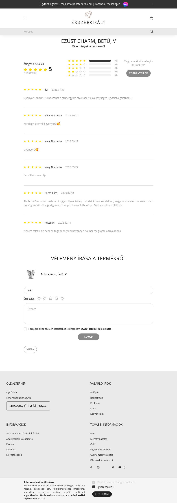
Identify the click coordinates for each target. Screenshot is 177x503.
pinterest (112, 476)
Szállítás (10, 458)
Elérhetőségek (14, 463)
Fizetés (10, 452)
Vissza (30, 357)
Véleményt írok (138, 81)
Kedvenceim (97, 422)
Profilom (95, 411)
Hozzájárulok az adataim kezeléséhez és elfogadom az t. (70, 337)
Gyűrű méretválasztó (101, 463)
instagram (98, 476)
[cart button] (151, 18)
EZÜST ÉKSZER (51, 42)
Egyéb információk (100, 458)
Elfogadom (102, 494)
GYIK (92, 452)
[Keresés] (88, 31)
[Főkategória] (30, 42)
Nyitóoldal (12, 401)
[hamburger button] (25, 18)
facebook (91, 476)
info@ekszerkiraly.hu (79, 4)
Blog (92, 442)
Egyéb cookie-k (105, 487)
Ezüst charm (74, 42)
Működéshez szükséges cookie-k (116, 482)
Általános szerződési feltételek (22, 442)
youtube (120, 476)
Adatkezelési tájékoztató (19, 447)
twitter (105, 476)
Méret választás (98, 447)
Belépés (94, 401)
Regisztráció (96, 406)
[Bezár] (152, 4)
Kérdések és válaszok (101, 468)
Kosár (93, 417)
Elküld (88, 345)
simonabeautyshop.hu (18, 406)
